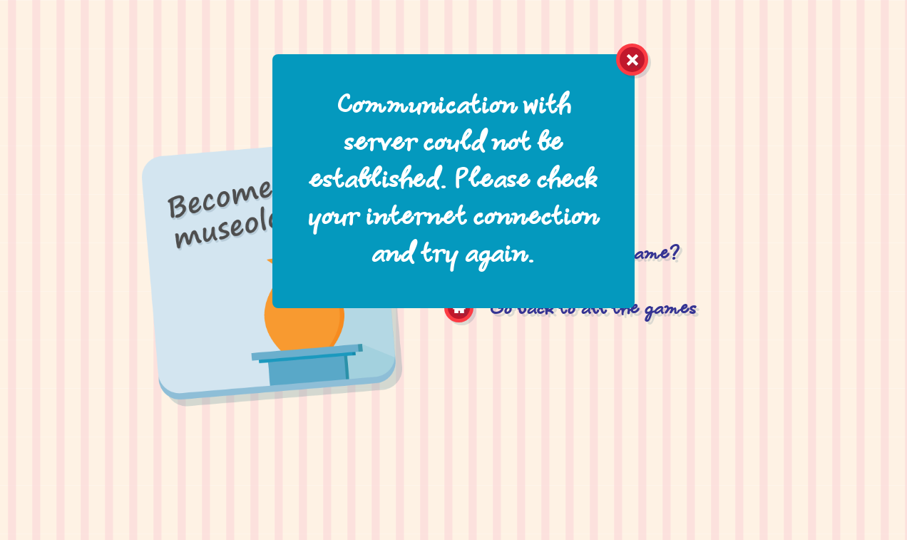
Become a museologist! (271, 325)
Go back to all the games (594, 310)
